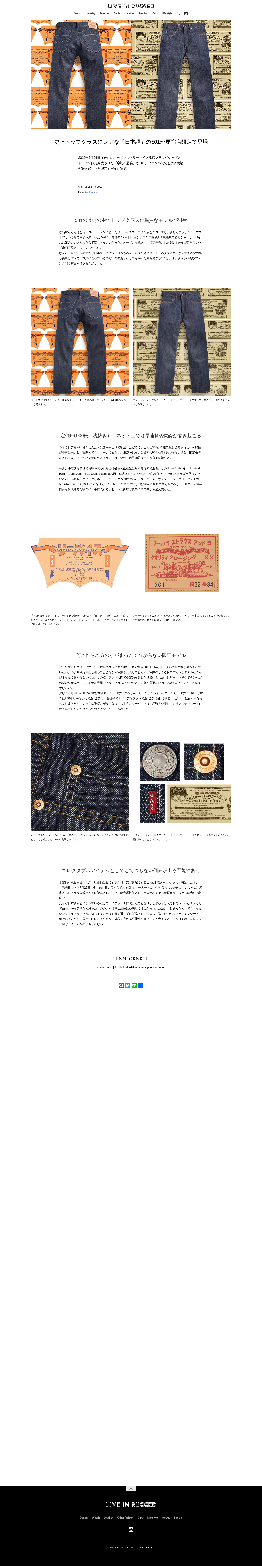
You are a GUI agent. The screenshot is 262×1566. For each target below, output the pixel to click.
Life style (167, 13)
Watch (78, 13)
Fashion (143, 13)
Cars (155, 13)
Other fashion (125, 1517)
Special (178, 1517)
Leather (130, 13)
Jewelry (90, 13)
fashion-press (91, 192)
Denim (117, 13)
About (166, 1517)
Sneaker (104, 13)
